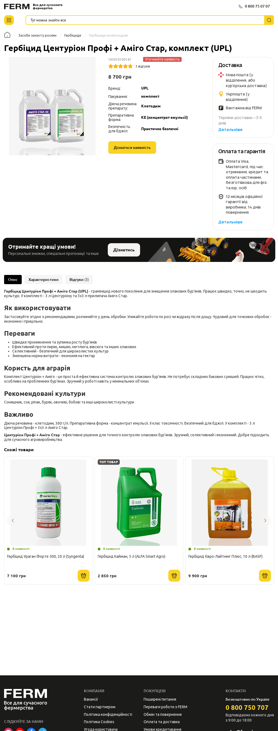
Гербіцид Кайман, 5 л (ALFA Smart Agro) (131, 556)
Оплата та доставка (162, 722)
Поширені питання (160, 699)
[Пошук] (269, 20)
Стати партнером (99, 707)
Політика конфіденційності (108, 714)
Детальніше (230, 129)
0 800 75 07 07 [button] (257, 6)
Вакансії (91, 699)
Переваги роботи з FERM (165, 707)
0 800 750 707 (247, 707)
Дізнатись (124, 249)
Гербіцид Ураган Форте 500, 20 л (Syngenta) (45, 556)
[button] (9, 20)
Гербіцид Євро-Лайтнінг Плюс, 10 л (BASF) (225, 556)
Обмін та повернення (163, 714)
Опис (13, 279)
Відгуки (79, 279)
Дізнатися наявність (132, 147)
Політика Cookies (99, 722)
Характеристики (44, 279)
